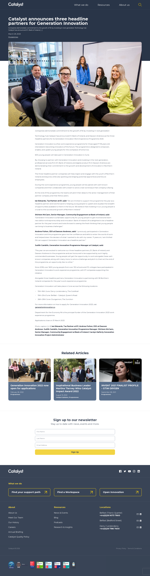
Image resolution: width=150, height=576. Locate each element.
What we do (81, 5)
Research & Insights (63, 527)
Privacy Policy (121, 548)
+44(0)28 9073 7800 (110, 515)
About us (124, 5)
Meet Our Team (15, 518)
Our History (13, 522)
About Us (12, 513)
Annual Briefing (15, 532)
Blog (56, 518)
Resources (104, 5)
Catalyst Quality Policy (18, 537)
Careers (12, 527)
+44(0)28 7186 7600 (110, 529)
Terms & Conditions (135, 548)
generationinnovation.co (45, 307)
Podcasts (58, 522)
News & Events (61, 513)
